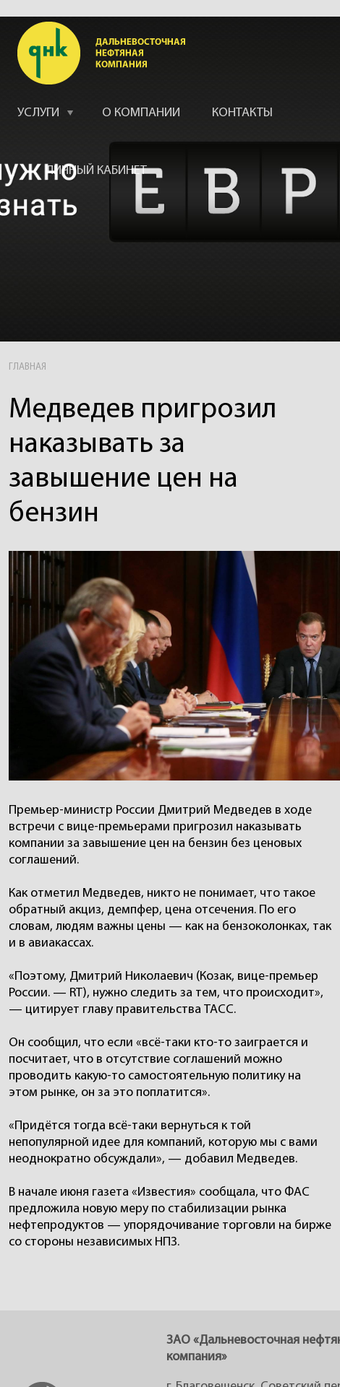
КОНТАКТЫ (242, 113)
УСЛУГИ (38, 113)
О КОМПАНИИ (141, 113)
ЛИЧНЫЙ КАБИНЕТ (96, 171)
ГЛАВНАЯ (27, 367)
